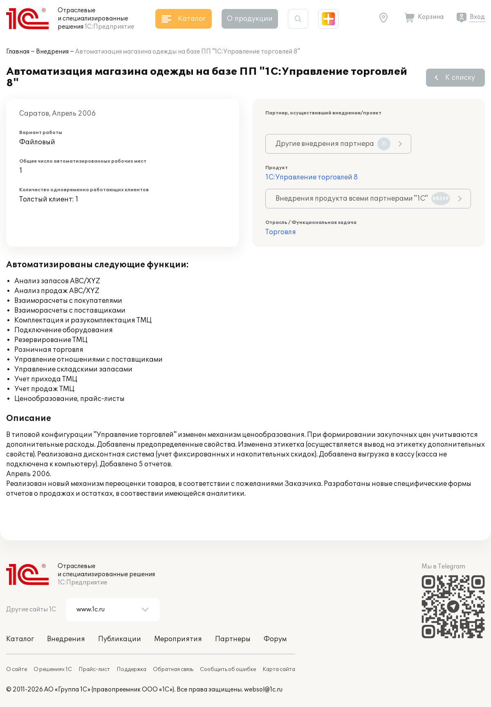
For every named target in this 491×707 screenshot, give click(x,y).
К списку (460, 78)
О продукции (250, 19)
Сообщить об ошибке (228, 669)
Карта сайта (278, 669)
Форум (275, 639)
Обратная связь (173, 669)
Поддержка (131, 669)
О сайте (16, 669)
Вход (477, 16)
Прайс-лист (94, 669)
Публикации (119, 639)
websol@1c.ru (263, 689)
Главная (17, 51)
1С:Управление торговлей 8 (311, 177)
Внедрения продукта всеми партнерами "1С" (363, 198)
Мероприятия (178, 639)
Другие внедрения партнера (333, 143)
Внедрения (52, 51)
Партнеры (233, 639)
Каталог (20, 639)
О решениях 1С (53, 669)
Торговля (280, 232)
